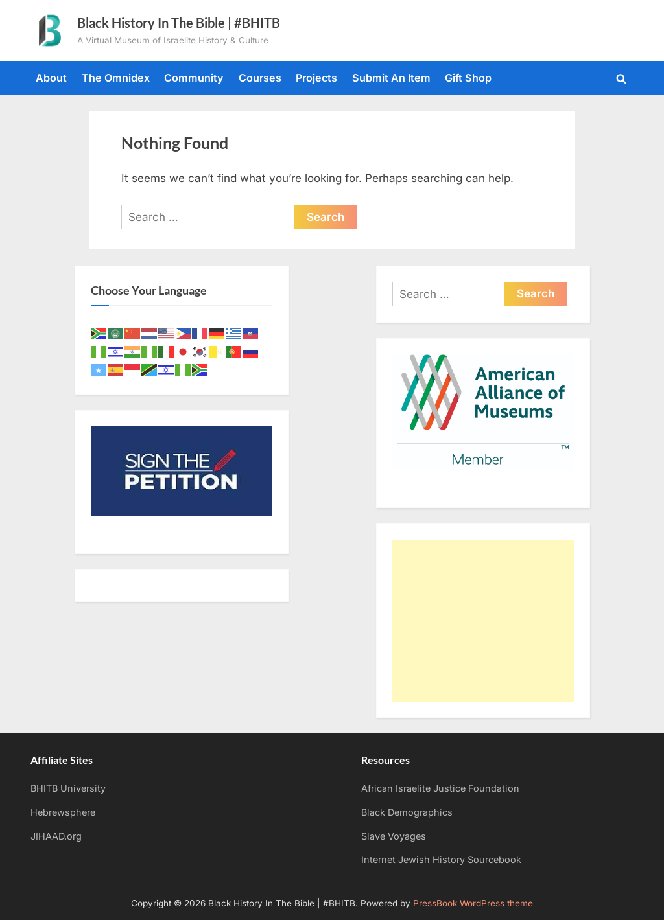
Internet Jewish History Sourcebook (441, 859)
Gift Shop (468, 77)
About (51, 77)
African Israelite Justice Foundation (440, 788)
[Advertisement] (483, 621)
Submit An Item (391, 77)
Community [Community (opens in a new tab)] (194, 77)
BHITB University (68, 788)
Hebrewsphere (62, 812)
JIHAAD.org (56, 836)
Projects (316, 77)
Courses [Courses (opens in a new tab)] (260, 77)
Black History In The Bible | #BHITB (178, 22)
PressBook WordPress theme (473, 903)
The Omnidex (116, 77)
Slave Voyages (393, 836)
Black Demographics (407, 812)
